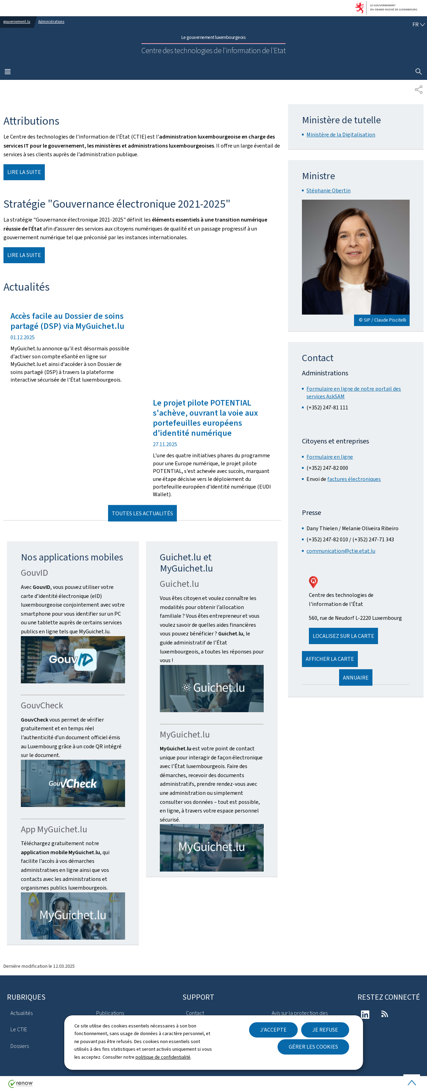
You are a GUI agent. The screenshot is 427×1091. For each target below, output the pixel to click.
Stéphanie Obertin (328, 190)
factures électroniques (354, 479)
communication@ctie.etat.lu (340, 551)
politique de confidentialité (163, 1057)
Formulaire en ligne (329, 456)
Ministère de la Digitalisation (340, 134)
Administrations (51, 21)
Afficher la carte (330, 659)
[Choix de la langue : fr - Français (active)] (418, 24)
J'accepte (273, 1029)
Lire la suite (24, 172)
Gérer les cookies (313, 1046)
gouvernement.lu (16, 21)
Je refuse (325, 1029)
